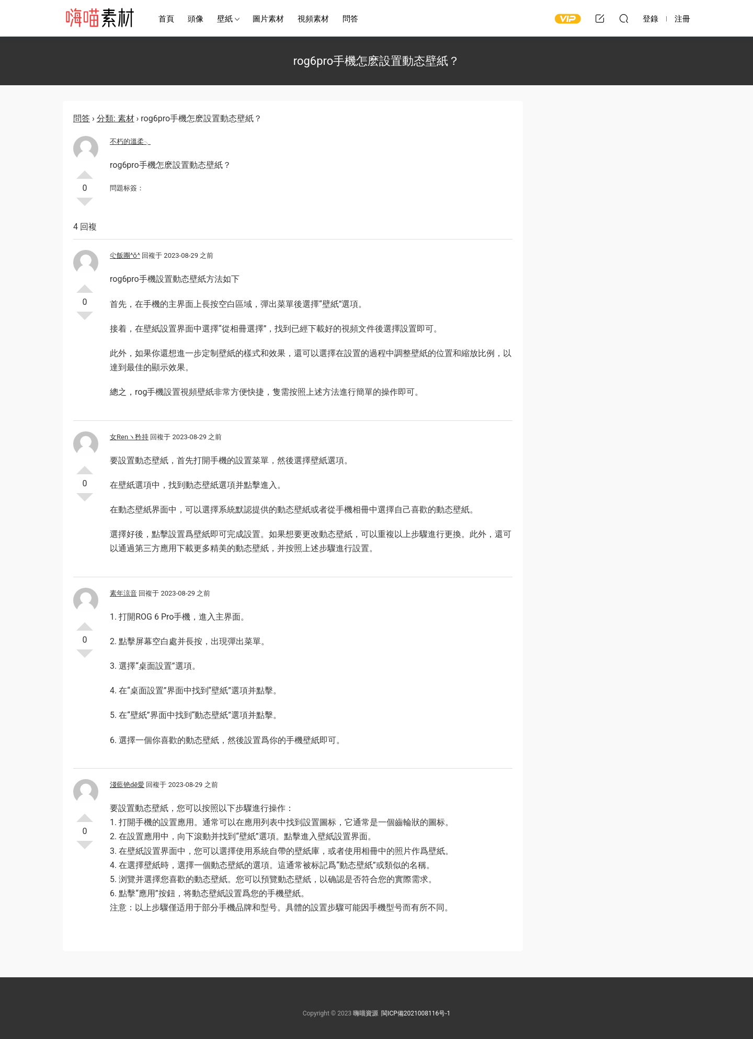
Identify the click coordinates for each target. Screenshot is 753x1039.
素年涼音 (123, 593)
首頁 (166, 19)
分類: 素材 (115, 118)
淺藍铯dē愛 (127, 785)
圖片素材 (268, 19)
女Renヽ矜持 (129, 437)
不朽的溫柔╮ (130, 141)
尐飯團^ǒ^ (125, 255)
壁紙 (225, 19)
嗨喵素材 (99, 18)
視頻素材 (313, 19)
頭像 (195, 19)
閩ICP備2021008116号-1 (415, 1013)
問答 (350, 19)
